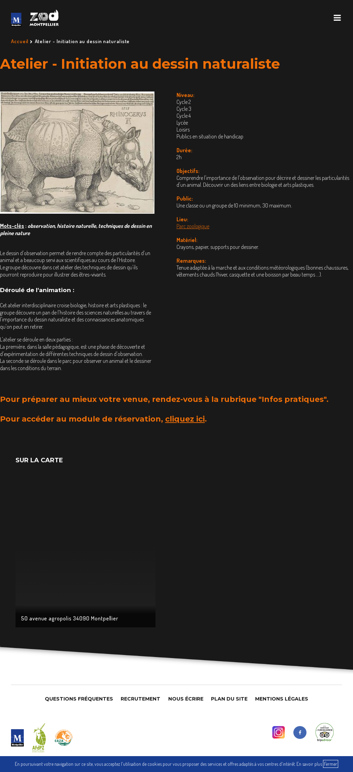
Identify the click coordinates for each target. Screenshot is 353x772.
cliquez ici (185, 419)
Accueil (20, 41)
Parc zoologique (192, 226)
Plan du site (229, 699)
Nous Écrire (185, 699)
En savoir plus (309, 764)
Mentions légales (281, 699)
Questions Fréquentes (79, 699)
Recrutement (140, 699)
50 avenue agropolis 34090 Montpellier (70, 618)
